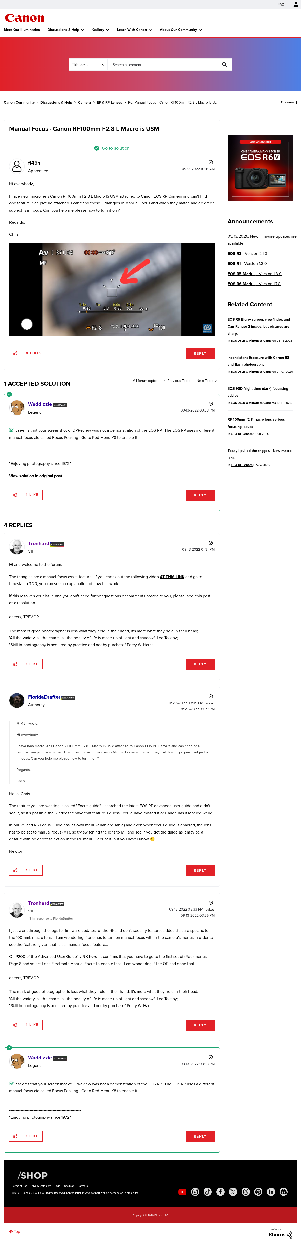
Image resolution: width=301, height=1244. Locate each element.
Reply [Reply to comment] (200, 495)
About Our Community (178, 30)
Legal (57, 1186)
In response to (52, 918)
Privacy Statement (40, 1186)
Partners (83, 1186)
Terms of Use (19, 1186)
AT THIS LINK (172, 577)
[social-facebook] (220, 1192)
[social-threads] (246, 1192)
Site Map (69, 1186)
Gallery (98, 30)
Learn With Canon (132, 30)
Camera (84, 102)
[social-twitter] (233, 1192)
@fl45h (22, 723)
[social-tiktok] (208, 1192)
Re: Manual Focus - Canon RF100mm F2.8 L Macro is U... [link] (172, 102)
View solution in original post (35, 476)
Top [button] (17, 1232)
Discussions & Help (63, 30)
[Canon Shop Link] (30, 1175)
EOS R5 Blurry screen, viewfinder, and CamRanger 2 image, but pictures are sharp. (259, 326)
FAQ (281, 4)
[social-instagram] (195, 1192)
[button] (112, 289)
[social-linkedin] (271, 1192)
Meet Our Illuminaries (22, 30)
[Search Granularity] (88, 64)
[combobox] (169, 64)
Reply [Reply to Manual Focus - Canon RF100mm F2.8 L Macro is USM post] (200, 353)
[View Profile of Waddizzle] (40, 404)
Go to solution (116, 148)
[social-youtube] (182, 1192)
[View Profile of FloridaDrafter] (44, 697)
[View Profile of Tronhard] (38, 543)
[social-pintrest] (258, 1192)
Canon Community (24, 18)
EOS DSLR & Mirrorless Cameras (253, 340)
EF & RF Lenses (109, 102)
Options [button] (287, 102)
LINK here (88, 956)
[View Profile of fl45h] (34, 163)
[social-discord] (284, 1192)
